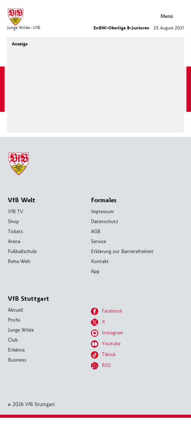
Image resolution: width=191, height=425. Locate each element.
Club (13, 340)
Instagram (107, 333)
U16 (36, 27)
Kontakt (100, 261)
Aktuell (15, 310)
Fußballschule (22, 251)
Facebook (106, 311)
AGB (95, 231)
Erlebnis (16, 350)
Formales (104, 200)
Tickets (15, 231)
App (95, 271)
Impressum (102, 211)
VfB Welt (21, 200)
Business (17, 360)
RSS (101, 365)
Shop (13, 221)
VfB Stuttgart (28, 298)
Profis (14, 320)
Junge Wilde (21, 330)
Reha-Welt (19, 261)
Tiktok (103, 354)
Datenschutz (104, 221)
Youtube (106, 344)
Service (98, 241)
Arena (14, 241)
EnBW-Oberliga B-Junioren (121, 28)
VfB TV (15, 211)
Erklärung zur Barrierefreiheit (122, 251)
